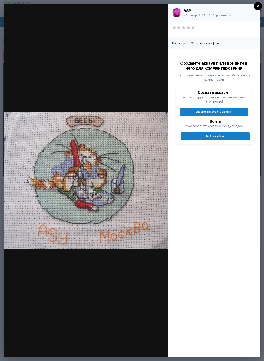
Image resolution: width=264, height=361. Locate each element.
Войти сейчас (215, 136)
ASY (187, 10)
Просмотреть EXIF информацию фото (195, 43)
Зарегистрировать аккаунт (214, 111)
